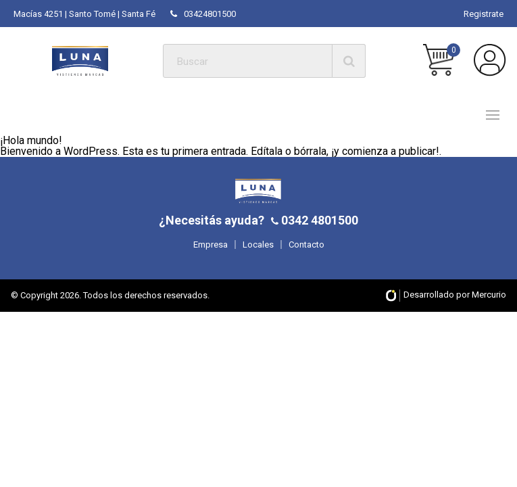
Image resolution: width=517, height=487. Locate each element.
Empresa (210, 244)
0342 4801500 (318, 220)
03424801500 (203, 14)
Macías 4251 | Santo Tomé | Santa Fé (84, 14)
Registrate (483, 14)
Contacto (306, 244)
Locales (258, 244)
